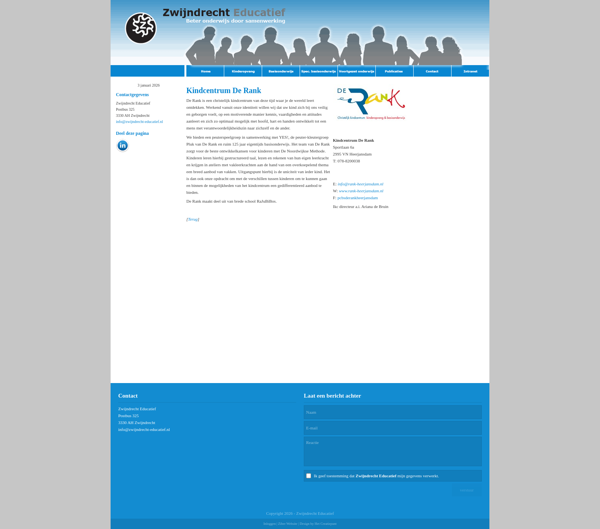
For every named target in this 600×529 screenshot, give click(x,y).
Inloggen (269, 524)
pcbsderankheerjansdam (358, 197)
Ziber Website (287, 524)
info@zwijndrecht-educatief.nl (139, 122)
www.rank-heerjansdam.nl (361, 190)
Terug (192, 219)
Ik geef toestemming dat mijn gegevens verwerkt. (376, 475)
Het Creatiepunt (325, 524)
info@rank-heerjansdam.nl (360, 184)
